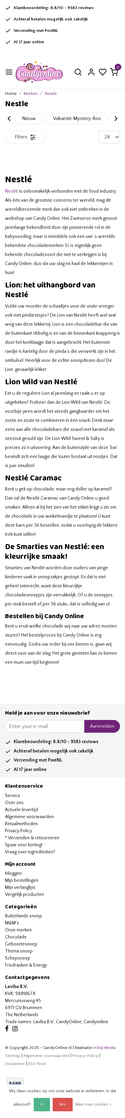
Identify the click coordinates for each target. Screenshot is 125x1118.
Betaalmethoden (21, 824)
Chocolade (16, 937)
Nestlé (11, 191)
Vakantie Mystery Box (77, 118)
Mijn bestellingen (21, 880)
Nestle (51, 93)
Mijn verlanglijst (20, 887)
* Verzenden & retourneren (32, 838)
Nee (62, 1104)
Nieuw (29, 118)
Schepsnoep (17, 958)
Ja (41, 1104)
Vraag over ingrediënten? (30, 852)
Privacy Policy (18, 831)
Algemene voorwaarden (29, 816)
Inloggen (13, 873)
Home (11, 93)
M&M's (12, 923)
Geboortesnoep (21, 944)
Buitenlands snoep (23, 916)
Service (12, 795)
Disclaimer (15, 1063)
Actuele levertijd (21, 809)
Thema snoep (19, 951)
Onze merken (18, 930)
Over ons (14, 802)
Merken (31, 93)
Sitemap (13, 1055)
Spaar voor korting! (23, 845)
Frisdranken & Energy (26, 965)
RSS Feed (37, 1063)
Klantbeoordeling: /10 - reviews (54, 7)
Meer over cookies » (93, 1104)
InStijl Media (104, 1047)
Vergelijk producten (24, 894)
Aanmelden (102, 726)
